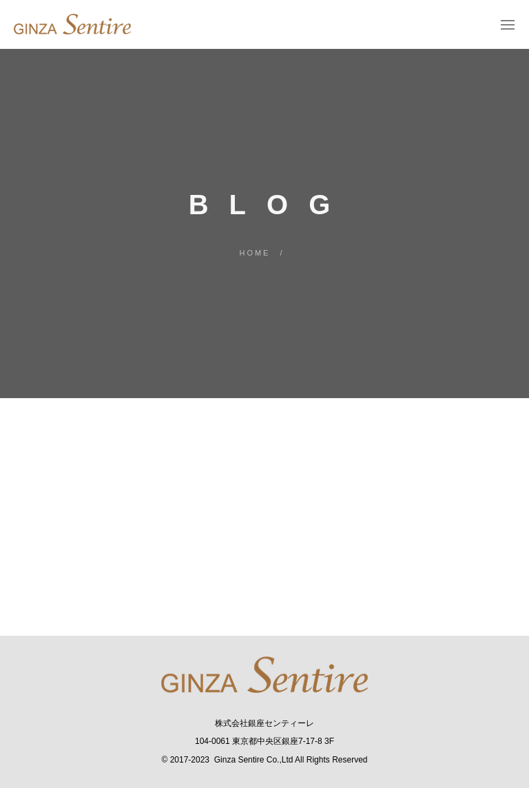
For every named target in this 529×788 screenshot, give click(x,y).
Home (254, 253)
